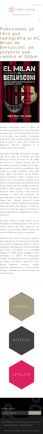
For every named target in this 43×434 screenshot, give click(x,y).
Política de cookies (26, 425)
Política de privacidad (10, 425)
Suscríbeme (35, 413)
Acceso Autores (36, 5)
